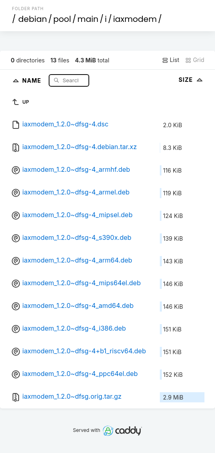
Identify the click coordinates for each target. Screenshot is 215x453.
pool (62, 19)
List (170, 60)
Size (191, 79)
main (88, 19)
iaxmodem (135, 19)
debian (32, 19)
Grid (194, 60)
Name (32, 80)
